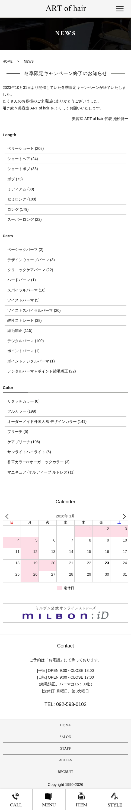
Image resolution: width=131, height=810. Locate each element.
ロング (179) (18, 209)
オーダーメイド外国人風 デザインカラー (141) (47, 421)
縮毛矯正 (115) (20, 330)
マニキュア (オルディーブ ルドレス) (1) (41, 472)
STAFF (65, 748)
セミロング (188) (21, 199)
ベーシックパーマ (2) (25, 249)
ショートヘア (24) (22, 159)
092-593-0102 (71, 704)
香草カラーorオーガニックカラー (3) (38, 462)
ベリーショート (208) (25, 148)
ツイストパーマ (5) (23, 300)
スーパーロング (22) (24, 219)
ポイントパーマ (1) (23, 351)
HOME (7, 61)
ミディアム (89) (20, 189)
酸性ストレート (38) (24, 320)
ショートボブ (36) (22, 169)
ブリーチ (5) (17, 431)
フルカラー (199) (21, 411)
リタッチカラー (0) (23, 401)
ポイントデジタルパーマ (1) (31, 361)
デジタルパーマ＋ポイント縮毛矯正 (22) (41, 371)
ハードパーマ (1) (21, 280)
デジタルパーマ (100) (25, 341)
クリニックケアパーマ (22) (30, 270)
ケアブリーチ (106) (23, 442)
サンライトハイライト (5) (29, 452)
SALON (65, 736)
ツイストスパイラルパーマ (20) (34, 310)
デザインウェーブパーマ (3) (31, 260)
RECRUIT (66, 771)
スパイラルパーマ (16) (26, 290)
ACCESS (65, 760)
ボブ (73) (15, 179)
